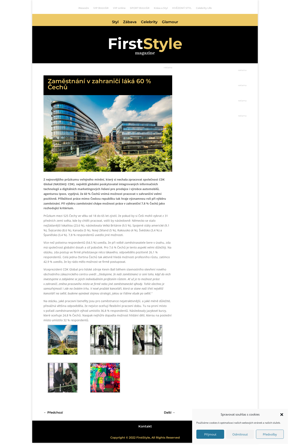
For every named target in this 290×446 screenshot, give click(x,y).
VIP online (119, 8)
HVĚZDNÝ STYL (182, 8)
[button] (282, 415)
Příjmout (210, 434)
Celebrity (149, 22)
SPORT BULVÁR (139, 8)
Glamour (170, 22)
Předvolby (270, 434)
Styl (115, 22)
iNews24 (83, 8)
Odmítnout (240, 434)
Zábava (130, 22)
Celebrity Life (204, 8)
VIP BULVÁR (101, 8)
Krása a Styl (161, 8)
